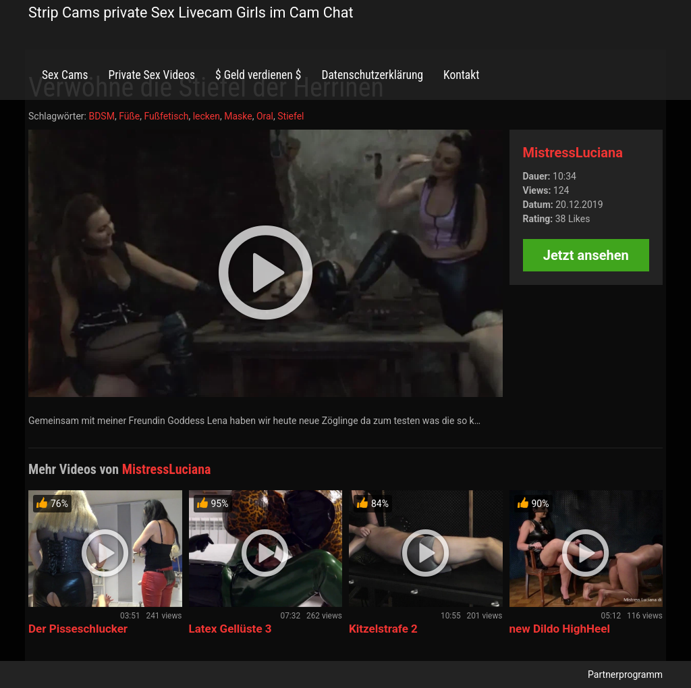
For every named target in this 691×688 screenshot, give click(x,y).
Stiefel (290, 116)
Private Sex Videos (151, 75)
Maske (238, 116)
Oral (264, 116)
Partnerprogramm (625, 674)
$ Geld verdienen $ (258, 75)
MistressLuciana (573, 152)
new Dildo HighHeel (559, 628)
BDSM (101, 116)
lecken (206, 116)
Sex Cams (65, 75)
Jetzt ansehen (586, 255)
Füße (129, 116)
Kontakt (461, 75)
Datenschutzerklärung (372, 75)
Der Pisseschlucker (78, 628)
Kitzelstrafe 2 (383, 628)
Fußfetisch (166, 116)
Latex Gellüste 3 (230, 628)
